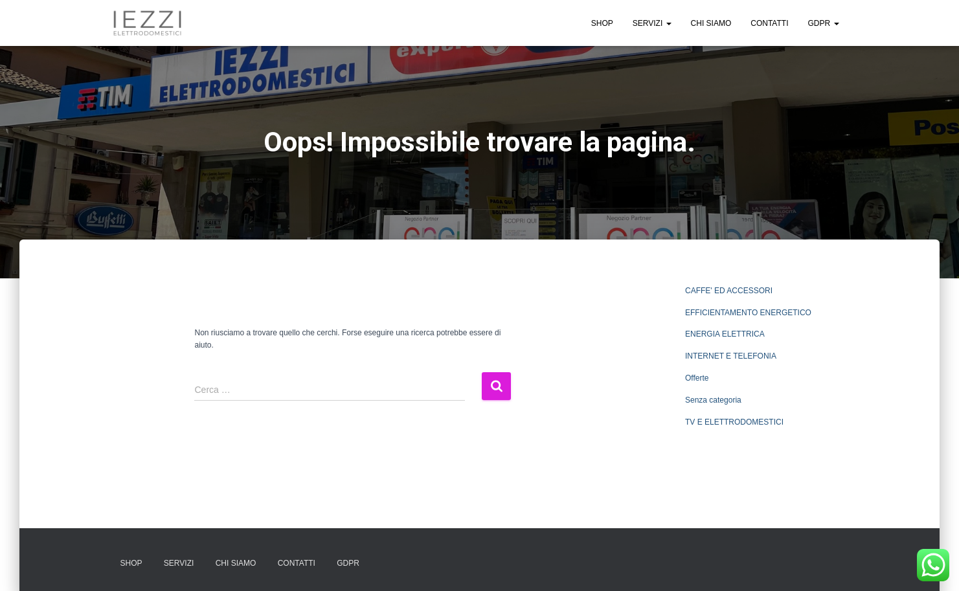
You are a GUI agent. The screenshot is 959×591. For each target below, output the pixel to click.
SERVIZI (652, 23)
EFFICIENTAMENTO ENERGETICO (748, 312)
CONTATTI (769, 23)
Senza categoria (713, 400)
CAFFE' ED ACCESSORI (729, 290)
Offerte (696, 378)
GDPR (823, 23)
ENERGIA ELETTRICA (725, 334)
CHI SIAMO (711, 23)
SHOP (602, 23)
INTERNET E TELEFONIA (730, 356)
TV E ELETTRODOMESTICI (734, 422)
